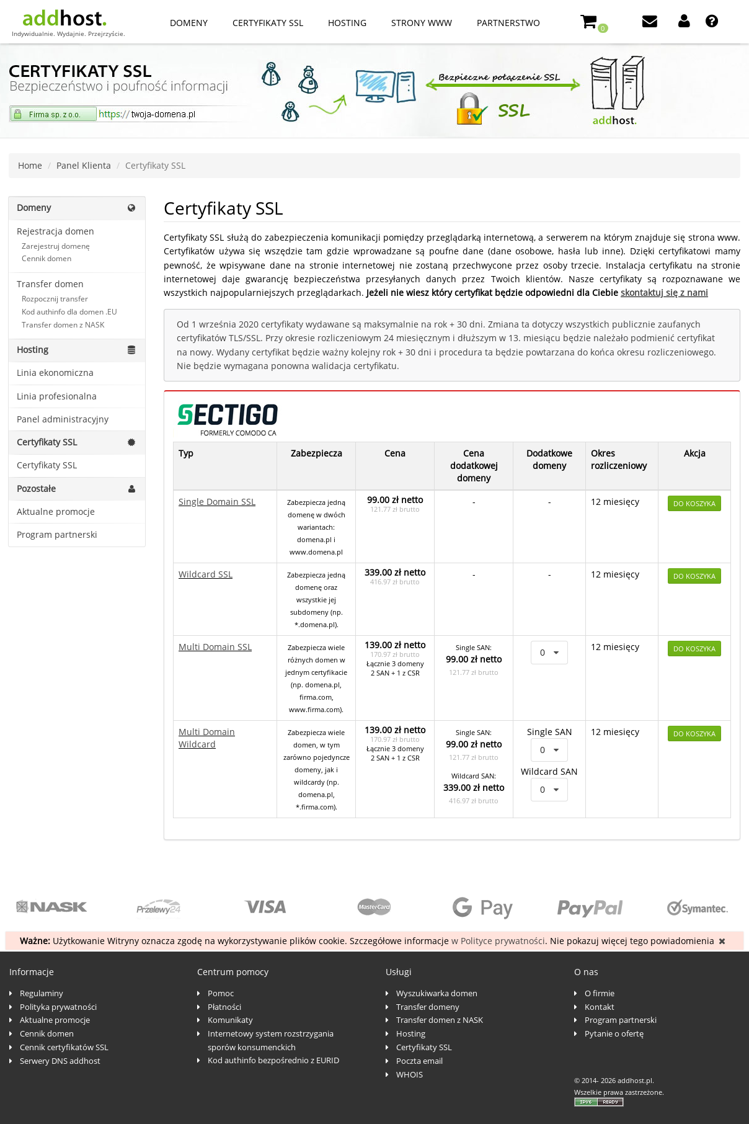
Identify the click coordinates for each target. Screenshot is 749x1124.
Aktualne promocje (56, 511)
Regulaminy (41, 993)
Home (30, 165)
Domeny (189, 23)
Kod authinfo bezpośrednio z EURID (273, 1060)
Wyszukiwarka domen (436, 993)
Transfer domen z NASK (63, 324)
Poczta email (419, 1060)
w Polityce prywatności (498, 941)
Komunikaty (230, 1019)
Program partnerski (57, 534)
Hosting (347, 23)
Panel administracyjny (63, 419)
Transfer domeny (427, 1006)
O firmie (599, 993)
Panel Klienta (83, 165)
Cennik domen (46, 258)
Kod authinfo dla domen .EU (69, 311)
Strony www (421, 23)
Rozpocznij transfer (55, 298)
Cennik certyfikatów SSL (64, 1047)
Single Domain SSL (217, 501)
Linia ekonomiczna (55, 372)
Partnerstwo (508, 23)
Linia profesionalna (57, 396)
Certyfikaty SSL (268, 23)
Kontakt (599, 1006)
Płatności (224, 1006)
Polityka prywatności (58, 1006)
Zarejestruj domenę (56, 246)
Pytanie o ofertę (614, 1033)
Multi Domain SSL (215, 647)
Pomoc (221, 993)
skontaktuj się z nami (664, 292)
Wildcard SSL (206, 574)
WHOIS (409, 1074)
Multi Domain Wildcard (207, 738)
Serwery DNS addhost (60, 1060)
